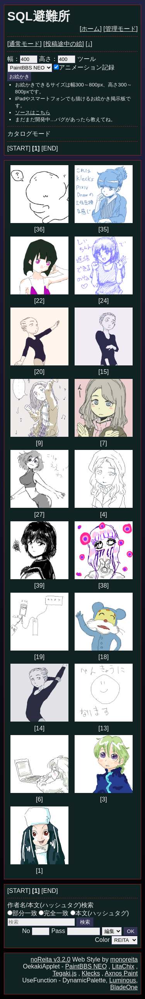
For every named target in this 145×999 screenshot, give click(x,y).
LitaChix (123, 966)
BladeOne (124, 987)
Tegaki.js (65, 973)
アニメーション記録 (84, 67)
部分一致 (22, 913)
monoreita (124, 959)
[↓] (88, 44)
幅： (22, 59)
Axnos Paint (121, 973)
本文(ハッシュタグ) (99, 913)
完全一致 (53, 913)
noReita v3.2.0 (50, 959)
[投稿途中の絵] (63, 44)
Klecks (91, 973)
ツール (86, 59)
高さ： (57, 59)
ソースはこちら (32, 112)
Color (102, 939)
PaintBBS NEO (86, 966)
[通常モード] (24, 44)
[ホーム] (91, 28)
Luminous (122, 980)
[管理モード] (120, 28)
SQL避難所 (38, 16)
